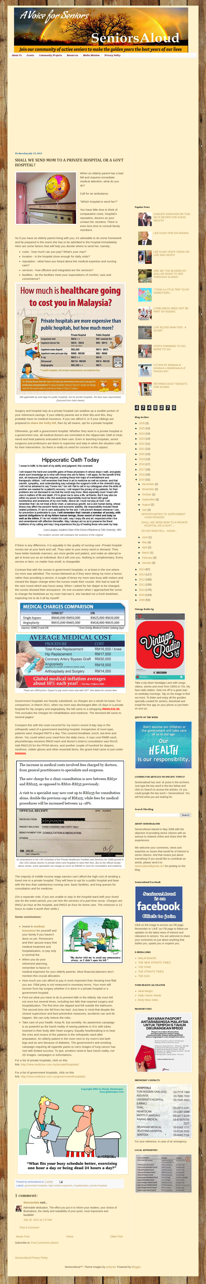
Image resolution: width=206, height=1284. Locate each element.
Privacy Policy (112, 55)
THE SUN (144, 976)
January (147, 562)
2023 (142, 438)
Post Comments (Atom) (44, 1242)
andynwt (111, 1266)
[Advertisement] (40, 105)
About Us (17, 55)
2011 (142, 584)
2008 (142, 599)
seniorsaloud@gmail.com (149, 866)
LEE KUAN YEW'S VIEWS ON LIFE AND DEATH (171, 253)
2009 (142, 594)
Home (69, 1236)
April (145, 547)
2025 (142, 428)
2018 (142, 464)
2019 (142, 459)
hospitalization (81, 1185)
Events (30, 55)
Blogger (136, 1266)
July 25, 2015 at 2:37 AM (37, 1219)
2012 (142, 579)
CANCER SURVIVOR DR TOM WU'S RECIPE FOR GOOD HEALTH (172, 217)
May (145, 542)
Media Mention (91, 55)
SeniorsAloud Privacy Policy (31, 1257)
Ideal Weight (145, 991)
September (148, 499)
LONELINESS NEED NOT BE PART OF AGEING (171, 310)
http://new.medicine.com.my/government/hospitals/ (53, 1076)
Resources (72, 55)
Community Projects (50, 55)
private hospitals (98, 1185)
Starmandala (31, 1202)
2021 (142, 448)
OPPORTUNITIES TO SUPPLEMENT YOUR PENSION (163, 516)
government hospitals (36, 1185)
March (146, 552)
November (148, 489)
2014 (142, 569)
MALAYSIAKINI (147, 958)
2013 (142, 574)
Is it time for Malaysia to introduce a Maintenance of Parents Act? (169, 368)
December (148, 484)
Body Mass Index (148, 999)
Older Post (116, 1236)
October (147, 494)
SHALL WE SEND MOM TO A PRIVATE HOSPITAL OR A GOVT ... (164, 524)
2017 (142, 469)
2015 (142, 479)
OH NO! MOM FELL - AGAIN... (159, 530)
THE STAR (144, 967)
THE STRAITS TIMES (151, 971)
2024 (142, 433)
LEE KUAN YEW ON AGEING (171, 233)
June (145, 537)
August (146, 504)
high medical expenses (60, 1185)
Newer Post (22, 1236)
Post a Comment (29, 1227)
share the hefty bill (43, 423)
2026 (142, 423)
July (144, 509)
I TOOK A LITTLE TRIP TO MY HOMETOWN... (171, 291)
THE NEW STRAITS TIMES (154, 962)
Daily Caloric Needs (149, 995)
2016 (142, 474)
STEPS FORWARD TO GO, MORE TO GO (170, 348)
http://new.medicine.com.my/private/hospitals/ (50, 1064)
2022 (142, 443)
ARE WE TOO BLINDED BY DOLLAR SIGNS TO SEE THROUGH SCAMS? (170, 274)
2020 (142, 454)
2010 (142, 589)
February (147, 557)
